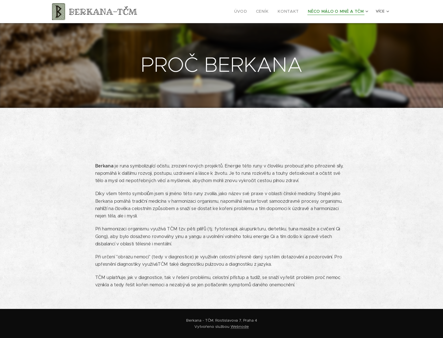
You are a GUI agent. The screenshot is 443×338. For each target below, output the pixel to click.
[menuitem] (252, 12)
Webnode (240, 326)
